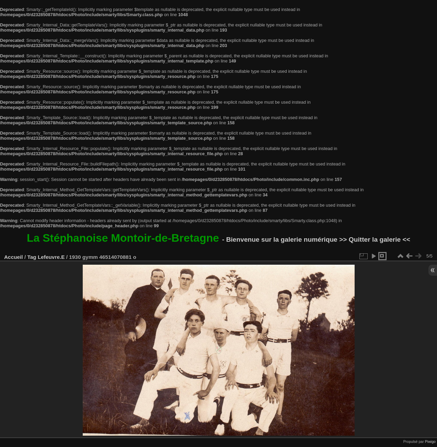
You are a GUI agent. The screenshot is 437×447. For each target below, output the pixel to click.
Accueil (13, 257)
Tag (31, 257)
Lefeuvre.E (51, 257)
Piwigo (430, 441)
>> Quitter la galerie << (374, 239)
